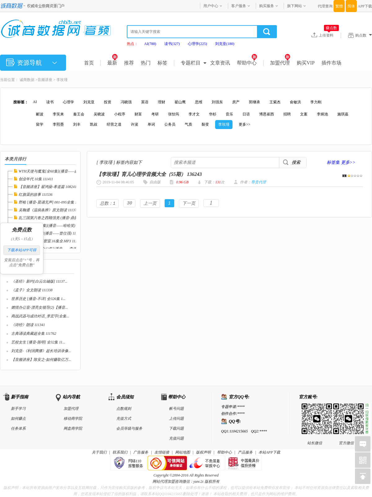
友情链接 (161, 452)
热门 (146, 62)
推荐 (129, 62)
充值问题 (176, 438)
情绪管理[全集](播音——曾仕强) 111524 (51, 233)
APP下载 (365, 6)
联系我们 (120, 452)
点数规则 (123, 408)
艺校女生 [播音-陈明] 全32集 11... (38, 342)
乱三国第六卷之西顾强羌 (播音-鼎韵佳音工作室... (59, 218)
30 (129, 204)
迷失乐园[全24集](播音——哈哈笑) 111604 (53, 225)
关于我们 (99, 452)
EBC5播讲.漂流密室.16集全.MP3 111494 (50, 241)
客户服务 (238, 6)
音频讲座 (45, 80)
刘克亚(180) (224, 44)
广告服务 (140, 452)
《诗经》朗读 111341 (28, 325)
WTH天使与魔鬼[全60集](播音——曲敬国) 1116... (58, 171)
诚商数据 (27, 80)
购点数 (363, 35)
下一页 (188, 204)
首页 (89, 62)
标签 (162, 62)
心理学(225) (197, 44)
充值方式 (123, 418)
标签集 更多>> (341, 162)
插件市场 (331, 62)
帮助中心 (247, 62)
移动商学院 (73, 418)
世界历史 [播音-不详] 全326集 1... (38, 299)
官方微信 (346, 408)
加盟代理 (280, 62)
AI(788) (150, 44)
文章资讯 (220, 62)
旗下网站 (294, 6)
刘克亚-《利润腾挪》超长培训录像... (41, 351)
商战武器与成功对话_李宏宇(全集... (40, 316)
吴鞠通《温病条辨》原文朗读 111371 (48, 210)
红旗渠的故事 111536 (35, 194)
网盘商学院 (73, 428)
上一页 (150, 204)
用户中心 (210, 6)
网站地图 (182, 452)
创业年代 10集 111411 (36, 179)
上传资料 (329, 35)
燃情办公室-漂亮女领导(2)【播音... (39, 307)
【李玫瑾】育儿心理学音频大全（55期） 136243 (149, 174)
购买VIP (306, 62)
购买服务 (266, 6)
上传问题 (176, 418)
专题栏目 (191, 62)
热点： (132, 44)
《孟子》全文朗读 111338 (31, 290)
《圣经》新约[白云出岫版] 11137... (39, 281)
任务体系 (18, 428)
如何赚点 (18, 418)
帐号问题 (176, 408)
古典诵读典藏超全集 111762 (33, 333)
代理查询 (325, 6)
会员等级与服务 (129, 428)
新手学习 (18, 408)
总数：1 (107, 204)
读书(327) (172, 44)
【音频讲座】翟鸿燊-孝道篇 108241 (48, 187)
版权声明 (203, 452)
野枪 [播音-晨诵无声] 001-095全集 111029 (52, 202)
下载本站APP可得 (21, 250)
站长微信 (314, 408)
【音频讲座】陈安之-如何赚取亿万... (41, 359)
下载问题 (176, 428)
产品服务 (245, 452)
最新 (112, 62)
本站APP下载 (269, 452)
